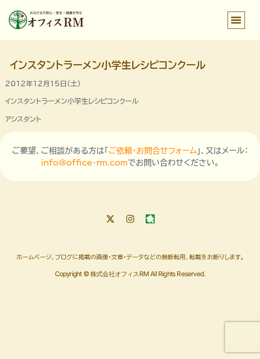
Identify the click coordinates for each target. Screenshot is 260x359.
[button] (236, 20)
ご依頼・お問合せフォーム (152, 151)
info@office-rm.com (84, 163)
